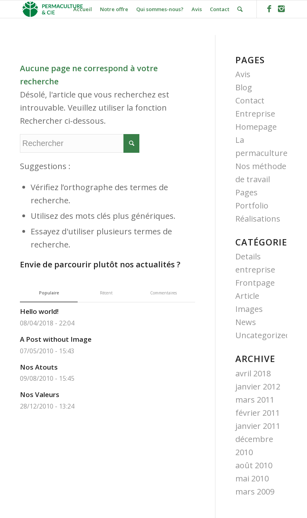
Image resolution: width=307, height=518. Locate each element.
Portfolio (251, 205)
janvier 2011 (257, 426)
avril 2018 (253, 373)
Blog (243, 87)
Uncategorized (262, 335)
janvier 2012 (257, 386)
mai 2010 (252, 478)
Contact (249, 100)
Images (249, 309)
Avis (242, 74)
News (245, 322)
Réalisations (257, 218)
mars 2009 (254, 491)
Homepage (256, 126)
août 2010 (253, 465)
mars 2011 (254, 399)
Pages (246, 192)
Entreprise (255, 113)
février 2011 (257, 412)
